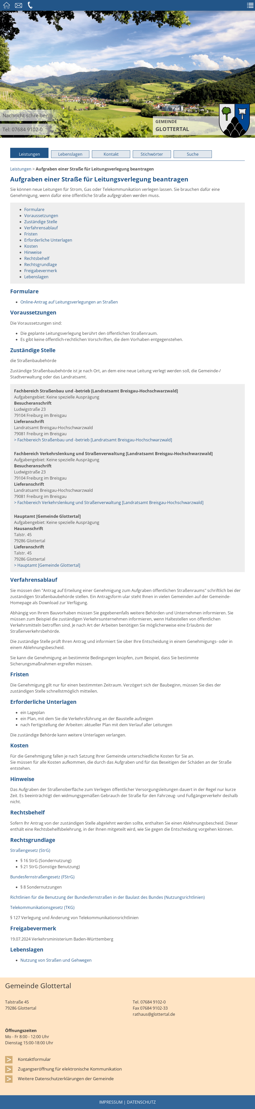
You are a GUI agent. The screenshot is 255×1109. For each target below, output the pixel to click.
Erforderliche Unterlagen (48, 240)
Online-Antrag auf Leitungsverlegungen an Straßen (69, 302)
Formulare (34, 209)
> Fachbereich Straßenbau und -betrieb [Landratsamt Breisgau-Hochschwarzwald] (93, 440)
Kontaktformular (34, 1059)
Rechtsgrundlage (40, 264)
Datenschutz (141, 1102)
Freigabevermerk (40, 270)
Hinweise (33, 252)
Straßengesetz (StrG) (30, 850)
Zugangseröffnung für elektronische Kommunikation (70, 1069)
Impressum (111, 1102)
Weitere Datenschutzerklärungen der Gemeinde (66, 1078)
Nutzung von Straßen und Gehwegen (56, 960)
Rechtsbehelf (36, 258)
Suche (193, 154)
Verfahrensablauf (41, 228)
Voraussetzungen (41, 215)
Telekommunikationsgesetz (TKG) (42, 907)
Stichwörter (152, 154)
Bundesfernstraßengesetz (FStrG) (42, 877)
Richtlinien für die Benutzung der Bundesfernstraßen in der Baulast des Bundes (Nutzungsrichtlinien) (107, 897)
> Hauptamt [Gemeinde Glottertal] (47, 565)
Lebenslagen (70, 154)
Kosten (31, 246)
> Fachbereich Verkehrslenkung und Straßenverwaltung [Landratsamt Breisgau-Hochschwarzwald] (108, 502)
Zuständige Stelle (40, 222)
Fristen (31, 234)
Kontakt (111, 154)
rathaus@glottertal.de (154, 1014)
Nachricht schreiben (26, 115)
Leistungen (29, 154)
